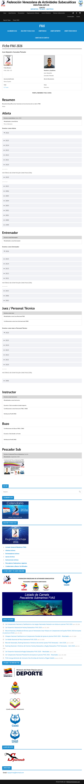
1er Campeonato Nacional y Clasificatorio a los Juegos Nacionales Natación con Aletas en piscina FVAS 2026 (38, 624)
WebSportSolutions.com (73, 782)
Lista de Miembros (46, 13)
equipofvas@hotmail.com (15, 773)
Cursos (78, 16)
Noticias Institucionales (59, 13)
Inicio (4, 13)
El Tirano (6, 87)
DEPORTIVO (34, 9)
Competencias (43, 31)
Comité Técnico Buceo (70, 31)
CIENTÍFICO (49, 9)
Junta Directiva (12, 13)
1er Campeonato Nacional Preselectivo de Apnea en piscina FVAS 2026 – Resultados (31, 655)
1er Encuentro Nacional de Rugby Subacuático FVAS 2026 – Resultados (27, 652)
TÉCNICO (42, 9)
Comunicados (70, 16)
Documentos (21, 13)
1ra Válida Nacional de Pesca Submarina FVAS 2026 (21, 639)
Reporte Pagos (7, 20)
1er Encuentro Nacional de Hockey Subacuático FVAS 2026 (23, 627)
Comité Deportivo (55, 31)
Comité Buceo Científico (42, 38)
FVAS (42, 26)
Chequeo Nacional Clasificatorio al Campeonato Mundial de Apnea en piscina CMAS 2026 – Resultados (37, 636)
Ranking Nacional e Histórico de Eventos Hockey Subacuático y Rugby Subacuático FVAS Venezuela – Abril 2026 (40, 646)
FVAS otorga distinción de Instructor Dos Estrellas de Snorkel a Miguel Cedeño (30, 658)
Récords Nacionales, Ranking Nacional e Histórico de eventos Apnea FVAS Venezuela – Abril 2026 (35, 643)
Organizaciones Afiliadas (33, 13)
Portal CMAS (16, 20)
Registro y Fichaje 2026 (28, 31)
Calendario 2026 (12, 31)
